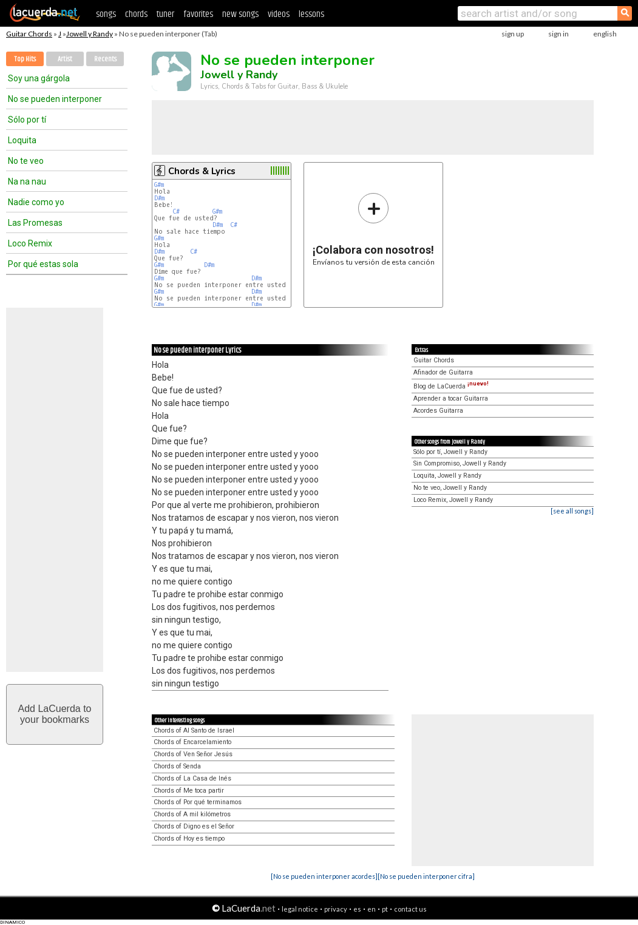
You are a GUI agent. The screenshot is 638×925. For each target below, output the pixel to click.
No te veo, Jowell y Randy (450, 488)
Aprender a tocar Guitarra (450, 398)
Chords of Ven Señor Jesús (193, 754)
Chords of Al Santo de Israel (194, 730)
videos (279, 14)
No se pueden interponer (55, 99)
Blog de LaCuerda (451, 386)
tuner (165, 14)
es (357, 909)
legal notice (300, 909)
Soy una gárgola (39, 78)
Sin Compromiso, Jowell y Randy (459, 463)
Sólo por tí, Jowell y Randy (450, 452)
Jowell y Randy (89, 33)
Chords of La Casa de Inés (192, 778)
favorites (198, 14)
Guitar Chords (29, 33)
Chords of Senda (177, 766)
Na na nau (27, 181)
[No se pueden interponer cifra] (426, 876)
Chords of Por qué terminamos (198, 802)
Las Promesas (35, 223)
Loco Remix (30, 243)
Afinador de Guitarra (443, 372)
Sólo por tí (27, 119)
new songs (240, 14)
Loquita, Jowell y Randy (447, 475)
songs (106, 14)
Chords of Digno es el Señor (194, 826)
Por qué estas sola (43, 264)
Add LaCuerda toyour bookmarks (55, 714)
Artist (65, 59)
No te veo (26, 161)
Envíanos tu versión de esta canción (374, 229)
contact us (410, 909)
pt (385, 909)
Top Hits (25, 59)
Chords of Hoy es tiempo (189, 838)
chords (136, 14)
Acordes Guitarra (438, 411)
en (371, 909)
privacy (335, 909)
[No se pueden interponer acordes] (324, 876)
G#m (159, 185)
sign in (558, 33)
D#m (159, 198)
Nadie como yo (36, 202)
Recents (105, 59)
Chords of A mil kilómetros (192, 814)
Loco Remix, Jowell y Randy (453, 500)
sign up (512, 33)
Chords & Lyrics (202, 171)
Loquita (22, 140)
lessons (311, 14)
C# (176, 211)
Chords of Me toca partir (189, 791)
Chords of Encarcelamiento (192, 742)
